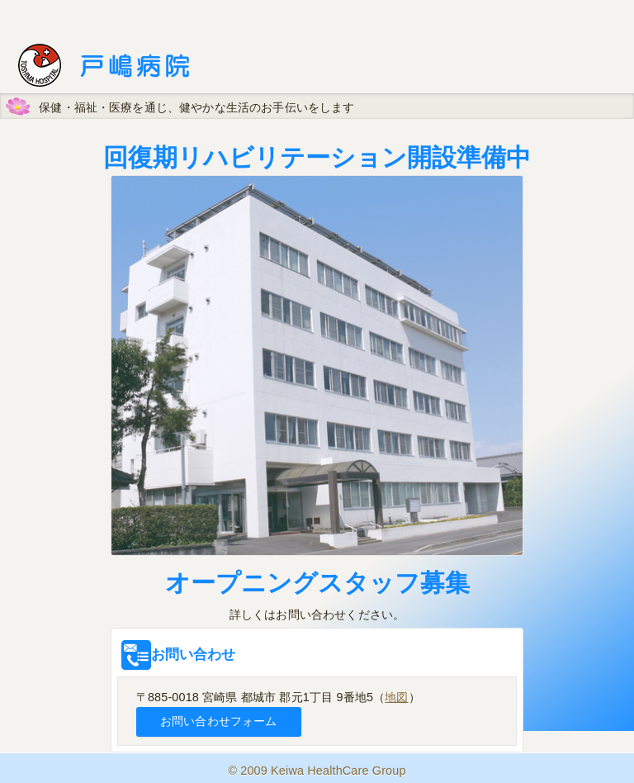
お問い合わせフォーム (218, 721)
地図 (396, 697)
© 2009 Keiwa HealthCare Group (316, 770)
